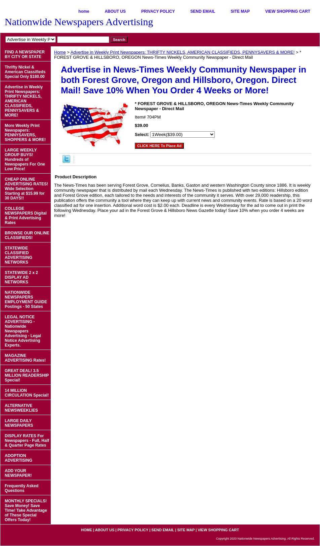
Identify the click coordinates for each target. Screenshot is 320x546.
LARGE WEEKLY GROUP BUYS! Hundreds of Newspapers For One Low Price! (25, 159)
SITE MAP (240, 11)
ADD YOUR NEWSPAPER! (18, 473)
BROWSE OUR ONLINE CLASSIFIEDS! (27, 235)
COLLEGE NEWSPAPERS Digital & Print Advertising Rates (25, 215)
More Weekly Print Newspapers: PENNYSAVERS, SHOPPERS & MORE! (25, 132)
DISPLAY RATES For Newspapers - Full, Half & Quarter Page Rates (27, 441)
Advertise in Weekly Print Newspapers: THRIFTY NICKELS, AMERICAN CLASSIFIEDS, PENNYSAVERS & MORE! (183, 52)
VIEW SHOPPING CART (287, 11)
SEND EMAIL (202, 11)
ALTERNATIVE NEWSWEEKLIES (21, 408)
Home (60, 52)
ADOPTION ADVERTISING (18, 458)
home (83, 11)
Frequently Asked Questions (21, 488)
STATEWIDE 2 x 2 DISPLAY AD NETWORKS (21, 277)
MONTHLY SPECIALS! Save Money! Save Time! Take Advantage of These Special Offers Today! (26, 510)
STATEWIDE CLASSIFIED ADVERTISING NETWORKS (18, 255)
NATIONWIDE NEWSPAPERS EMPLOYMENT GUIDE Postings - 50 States (26, 299)
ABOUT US (115, 11)
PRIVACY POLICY (158, 11)
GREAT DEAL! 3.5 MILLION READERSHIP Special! (27, 375)
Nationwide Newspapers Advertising (79, 21)
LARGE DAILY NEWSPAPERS (19, 423)
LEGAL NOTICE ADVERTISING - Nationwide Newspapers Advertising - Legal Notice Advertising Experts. (23, 331)
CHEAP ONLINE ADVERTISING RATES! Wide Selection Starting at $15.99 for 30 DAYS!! (26, 188)
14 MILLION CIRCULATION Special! (27, 393)
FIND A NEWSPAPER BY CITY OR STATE (25, 54)
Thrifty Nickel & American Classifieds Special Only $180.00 (25, 72)
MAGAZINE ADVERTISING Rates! (25, 358)
